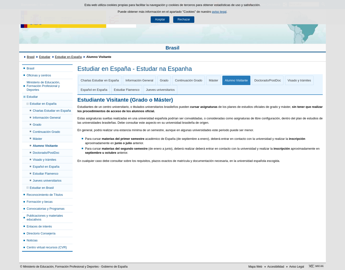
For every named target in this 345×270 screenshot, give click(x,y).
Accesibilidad (275, 266)
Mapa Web (255, 266)
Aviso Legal (296, 266)
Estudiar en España (68, 57)
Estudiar (44, 57)
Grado (37, 124)
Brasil (172, 47)
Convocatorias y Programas (45, 208)
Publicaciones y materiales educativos (45, 217)
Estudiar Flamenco (45, 173)
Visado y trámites (44, 159)
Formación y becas (39, 201)
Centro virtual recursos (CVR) (47, 247)
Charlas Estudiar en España (52, 110)
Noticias (32, 240)
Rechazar (184, 19)
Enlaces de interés (39, 226)
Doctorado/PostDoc (46, 152)
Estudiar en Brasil (42, 188)
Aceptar (160, 19)
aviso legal (219, 11)
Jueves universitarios (47, 180)
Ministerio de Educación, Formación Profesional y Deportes (43, 86)
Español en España (46, 166)
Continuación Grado (46, 132)
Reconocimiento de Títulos (45, 194)
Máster (37, 139)
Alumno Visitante (45, 145)
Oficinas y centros (39, 75)
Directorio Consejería (41, 233)
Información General (47, 117)
